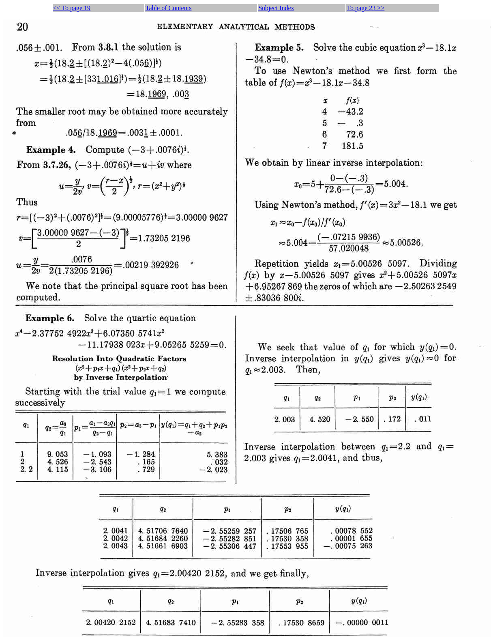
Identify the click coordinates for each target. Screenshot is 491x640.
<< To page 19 (72, 7)
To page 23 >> (365, 7)
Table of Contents (169, 7)
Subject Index (276, 7)
